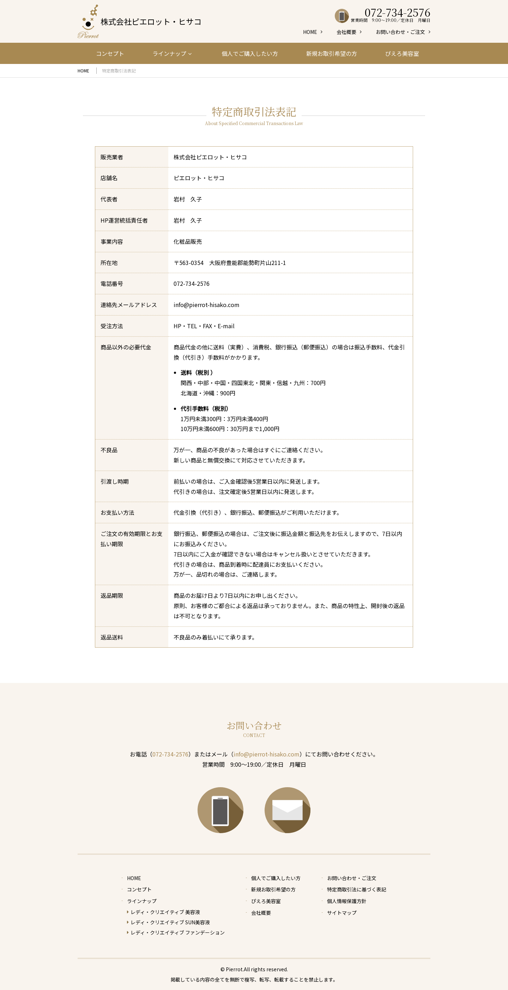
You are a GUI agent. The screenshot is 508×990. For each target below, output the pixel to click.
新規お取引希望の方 (331, 53)
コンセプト (110, 53)
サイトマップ (342, 912)
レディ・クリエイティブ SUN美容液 (170, 922)
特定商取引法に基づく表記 (356, 889)
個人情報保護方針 (347, 900)
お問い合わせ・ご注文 (400, 31)
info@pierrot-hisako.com (267, 754)
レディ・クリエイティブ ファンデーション (178, 932)
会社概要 (346, 31)
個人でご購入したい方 (250, 53)
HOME (310, 31)
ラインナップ (172, 53)
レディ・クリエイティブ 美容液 (165, 911)
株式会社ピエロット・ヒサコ (151, 21)
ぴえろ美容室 (402, 53)
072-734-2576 (192, 283)
